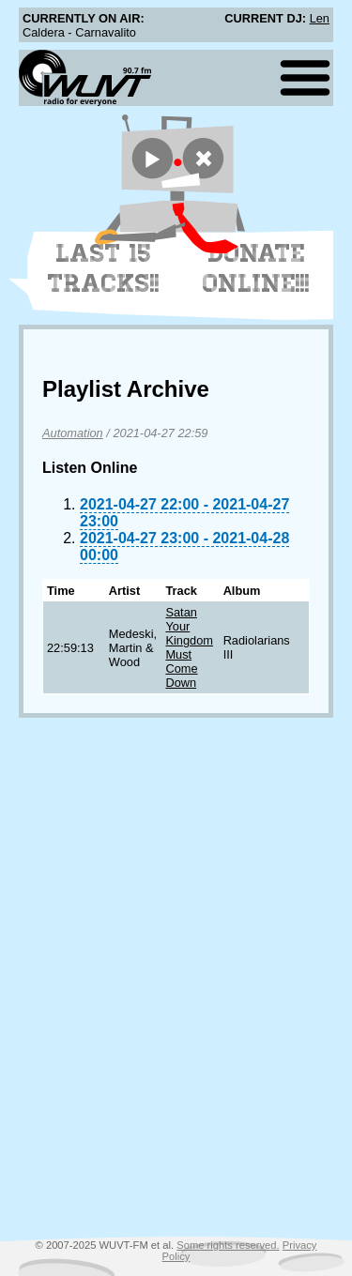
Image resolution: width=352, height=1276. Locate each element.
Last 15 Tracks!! (104, 268)
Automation (72, 433)
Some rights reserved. (227, 1245)
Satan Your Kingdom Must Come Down (189, 647)
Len (319, 18)
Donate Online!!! (256, 268)
